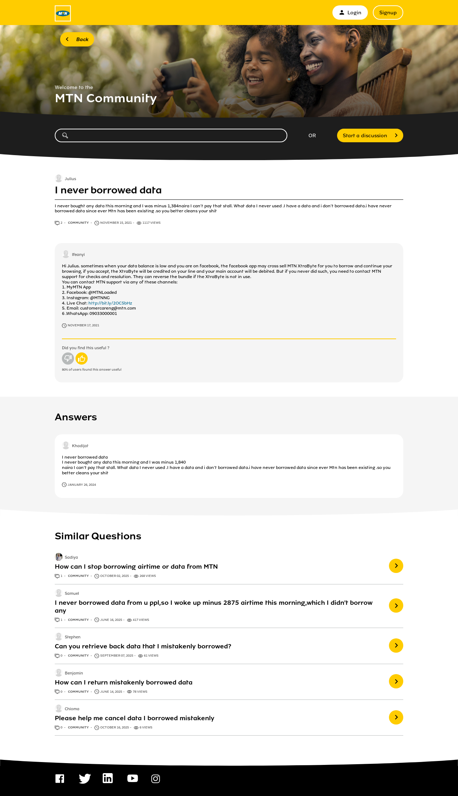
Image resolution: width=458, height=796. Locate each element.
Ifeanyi (78, 255)
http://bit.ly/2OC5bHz (110, 303)
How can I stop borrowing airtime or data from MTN (136, 566)
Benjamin (74, 673)
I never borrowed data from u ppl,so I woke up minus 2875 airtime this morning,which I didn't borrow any (213, 606)
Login (350, 12)
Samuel (72, 593)
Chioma (72, 709)
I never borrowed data (108, 190)
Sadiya (71, 557)
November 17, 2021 (83, 325)
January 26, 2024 (82, 485)
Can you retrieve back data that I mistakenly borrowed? (143, 646)
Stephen (73, 637)
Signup (388, 12)
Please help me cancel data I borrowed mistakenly (134, 718)
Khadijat (80, 446)
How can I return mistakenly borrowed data (124, 682)
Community (78, 223)
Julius (70, 179)
